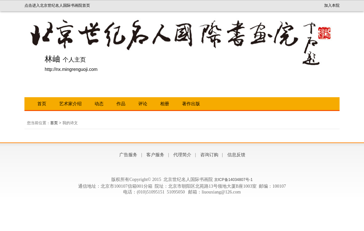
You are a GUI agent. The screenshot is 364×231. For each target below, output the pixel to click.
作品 (120, 103)
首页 (41, 103)
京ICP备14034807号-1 (233, 179)
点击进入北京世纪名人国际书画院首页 (57, 5)
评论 (142, 103)
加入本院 (332, 5)
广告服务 (128, 154)
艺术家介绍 (70, 103)
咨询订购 (209, 154)
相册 (164, 103)
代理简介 (182, 154)
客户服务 (155, 154)
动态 (99, 103)
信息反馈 (236, 154)
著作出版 (191, 103)
